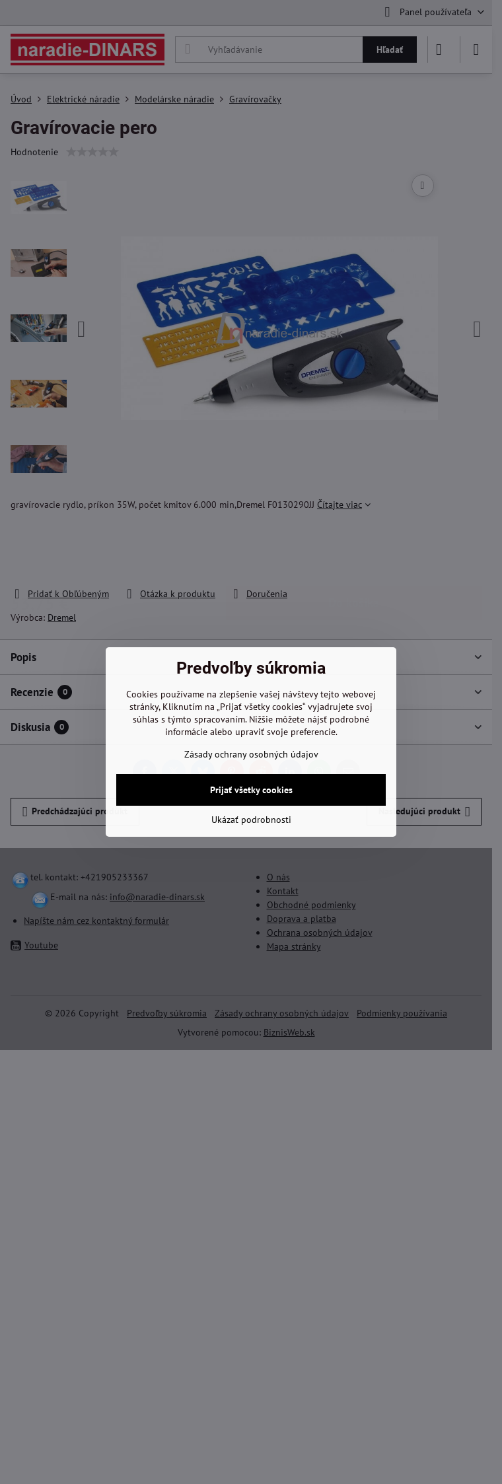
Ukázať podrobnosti (251, 820)
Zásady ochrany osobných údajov (251, 754)
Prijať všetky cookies (251, 790)
